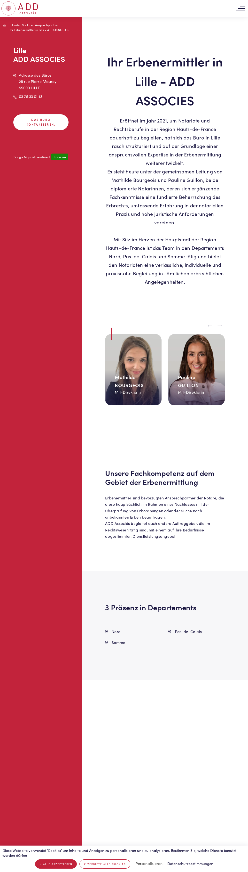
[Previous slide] (210, 326)
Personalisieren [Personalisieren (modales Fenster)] (149, 863)
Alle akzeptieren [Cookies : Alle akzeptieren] (55, 864)
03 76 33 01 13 (30, 96)
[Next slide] (220, 326)
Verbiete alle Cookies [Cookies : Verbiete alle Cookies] (105, 864)
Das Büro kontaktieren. (40, 122)
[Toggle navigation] (240, 8)
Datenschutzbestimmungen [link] (190, 863)
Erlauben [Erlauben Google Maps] (60, 157)
